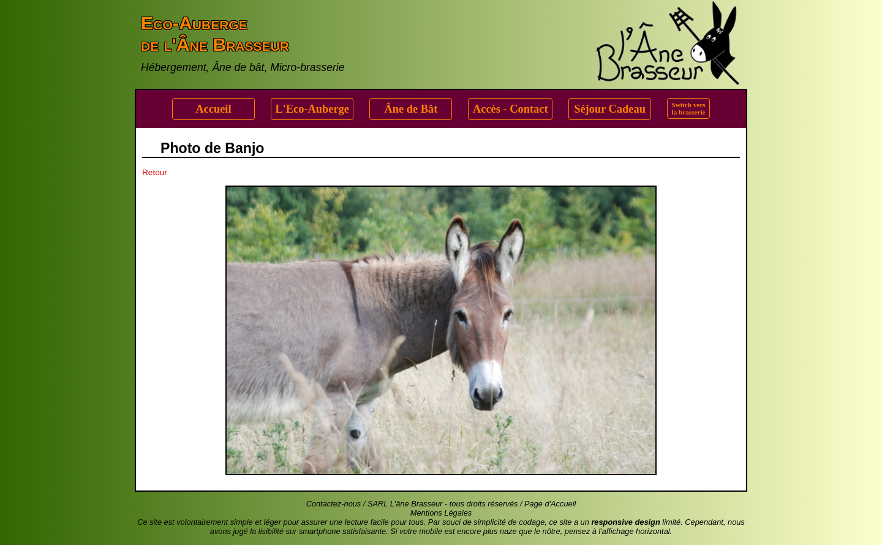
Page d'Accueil (550, 503)
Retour (154, 172)
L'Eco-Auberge (312, 109)
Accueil (213, 109)
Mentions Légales (441, 512)
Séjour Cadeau (610, 109)
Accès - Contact (510, 109)
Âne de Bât (411, 109)
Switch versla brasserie (689, 108)
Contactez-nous (333, 503)
